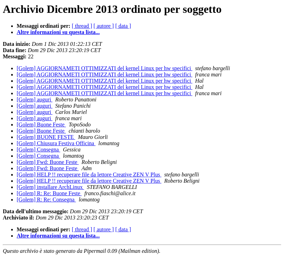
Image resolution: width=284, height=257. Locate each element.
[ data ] (123, 26)
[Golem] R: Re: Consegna (46, 199)
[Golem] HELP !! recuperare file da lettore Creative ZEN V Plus (89, 174)
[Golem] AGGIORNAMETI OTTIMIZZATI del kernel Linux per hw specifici (104, 68)
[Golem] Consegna (38, 149)
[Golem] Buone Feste (41, 124)
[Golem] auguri (34, 99)
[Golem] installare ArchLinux (50, 187)
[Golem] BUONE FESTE (46, 137)
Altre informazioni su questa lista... (58, 32)
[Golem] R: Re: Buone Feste (49, 193)
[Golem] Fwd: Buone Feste (48, 162)
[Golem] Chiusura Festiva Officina (56, 143)
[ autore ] (103, 26)
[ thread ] (82, 26)
